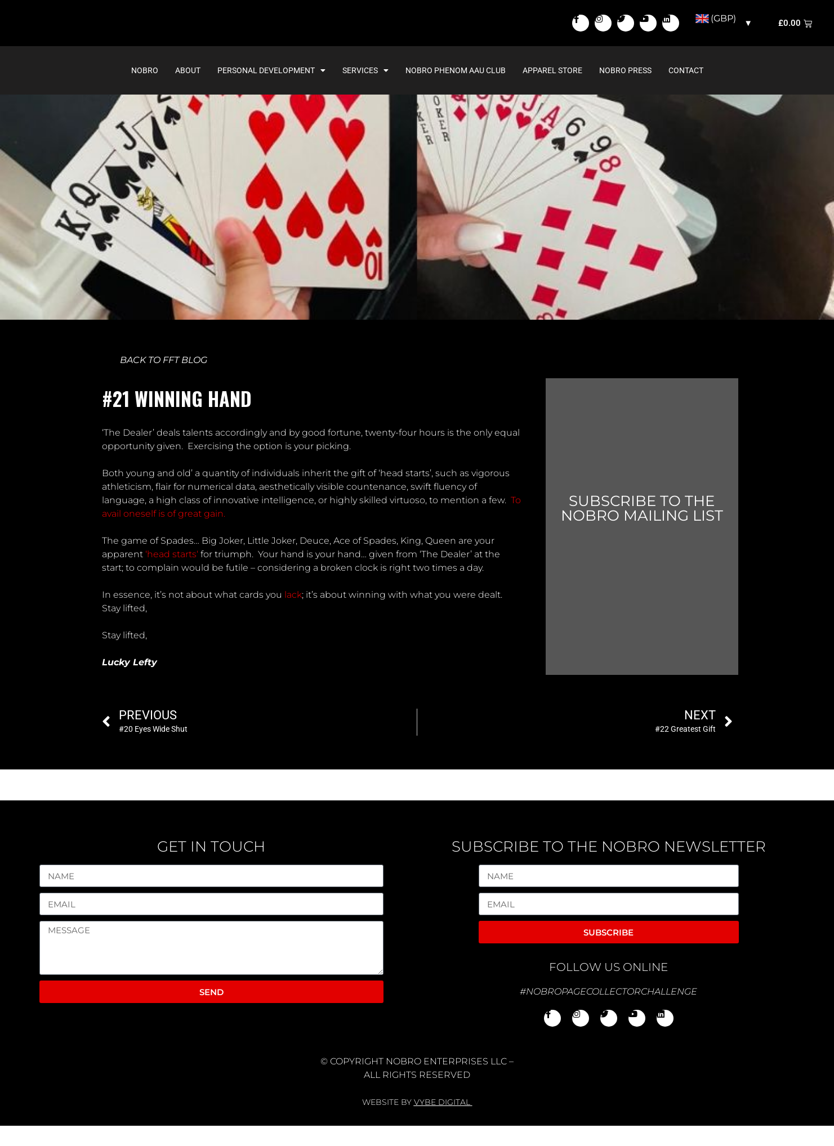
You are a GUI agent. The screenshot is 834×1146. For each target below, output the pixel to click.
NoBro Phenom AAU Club (455, 90)
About (187, 90)
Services (365, 90)
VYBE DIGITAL (442, 1122)
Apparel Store (552, 90)
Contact (685, 90)
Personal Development (271, 90)
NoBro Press (625, 90)
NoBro (144, 90)
